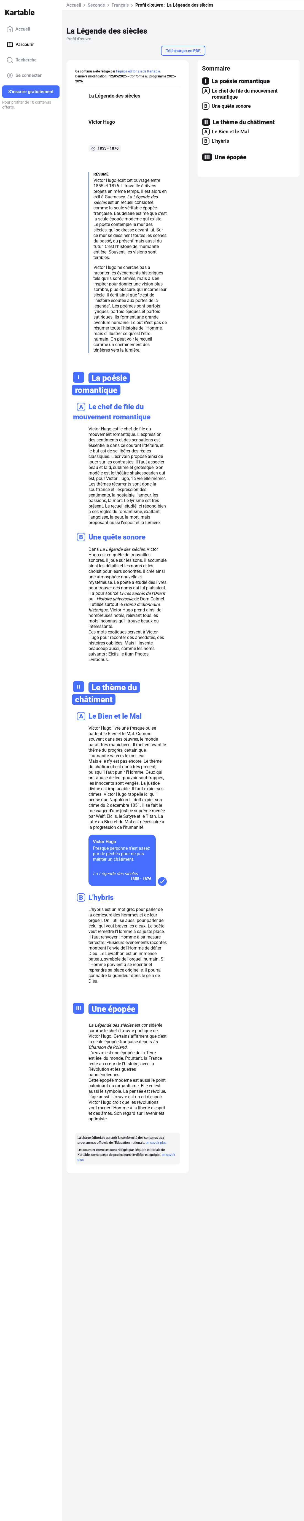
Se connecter (24, 75)
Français (120, 5)
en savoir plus (156, 1143)
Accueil (18, 29)
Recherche (22, 60)
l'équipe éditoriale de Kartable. (138, 71)
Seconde (96, 5)
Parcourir (20, 44)
